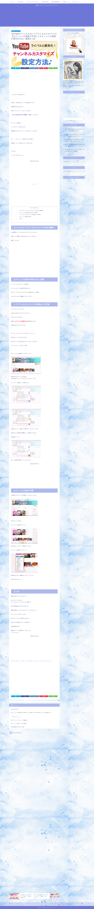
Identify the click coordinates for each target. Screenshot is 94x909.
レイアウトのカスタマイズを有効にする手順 (29, 214)
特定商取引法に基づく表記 (18, 726)
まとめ (20, 218)
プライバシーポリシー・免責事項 (19, 720)
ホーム (12, 1)
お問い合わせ (45, 1)
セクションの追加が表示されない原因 (27, 212)
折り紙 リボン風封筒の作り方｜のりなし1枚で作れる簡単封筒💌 (75, 145)
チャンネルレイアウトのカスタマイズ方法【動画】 (31, 210)
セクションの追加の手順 (24, 216)
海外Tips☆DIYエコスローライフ (47, 5)
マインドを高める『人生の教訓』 (19, 723)
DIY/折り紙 (20, 1)
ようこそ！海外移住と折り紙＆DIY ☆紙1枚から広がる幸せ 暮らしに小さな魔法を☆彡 (31, 712)
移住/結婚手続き (56, 1)
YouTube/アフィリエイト (32, 1)
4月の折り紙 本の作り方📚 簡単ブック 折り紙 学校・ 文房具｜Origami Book (74, 140)
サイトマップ (76, 1)
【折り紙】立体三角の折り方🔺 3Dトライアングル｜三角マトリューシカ (75, 135)
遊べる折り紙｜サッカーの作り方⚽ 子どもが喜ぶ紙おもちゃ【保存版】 (74, 150)
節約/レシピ (66, 1)
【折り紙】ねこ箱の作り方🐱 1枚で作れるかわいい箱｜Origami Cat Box (74, 130)
